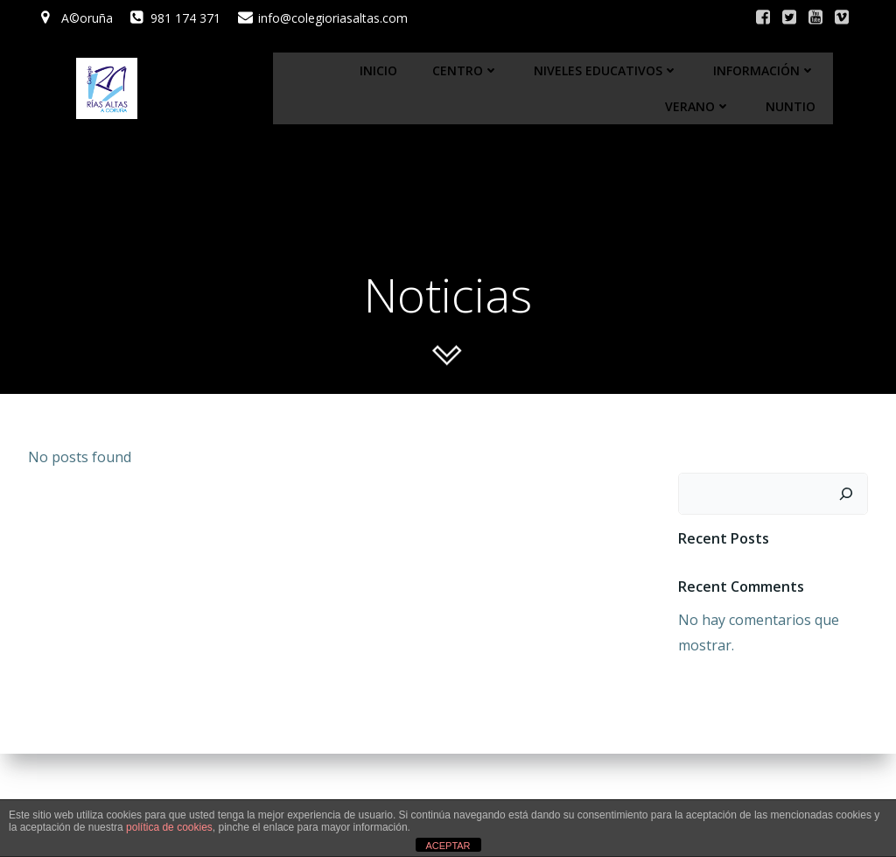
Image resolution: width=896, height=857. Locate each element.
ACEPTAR (447, 845)
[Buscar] (846, 494)
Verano (698, 106)
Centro (465, 70)
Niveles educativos (606, 70)
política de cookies (169, 827)
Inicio (378, 70)
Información (764, 70)
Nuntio (791, 106)
